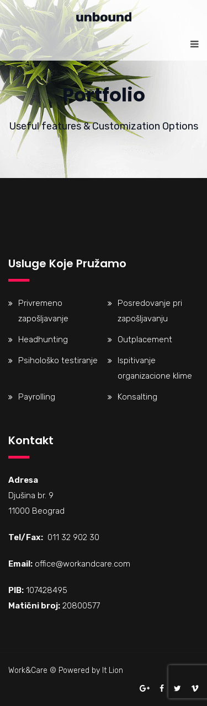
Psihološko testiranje (58, 360)
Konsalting (137, 397)
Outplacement (145, 339)
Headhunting (43, 339)
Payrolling (36, 397)
